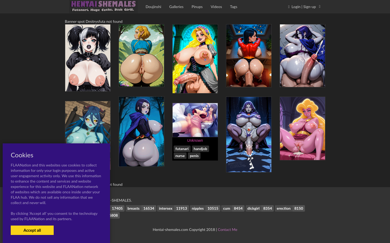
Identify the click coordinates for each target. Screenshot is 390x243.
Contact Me (227, 229)
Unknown (195, 140)
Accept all (32, 230)
